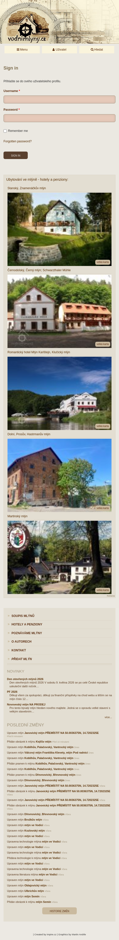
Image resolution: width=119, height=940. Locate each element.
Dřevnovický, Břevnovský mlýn (56, 774)
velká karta (103, 262)
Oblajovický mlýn (35, 885)
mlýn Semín (32, 896)
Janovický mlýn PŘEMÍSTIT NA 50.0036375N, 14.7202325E (61, 732)
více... (108, 717)
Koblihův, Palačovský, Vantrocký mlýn (49, 747)
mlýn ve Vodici (33, 825)
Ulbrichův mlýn (34, 890)
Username (11, 91)
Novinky (15, 671)
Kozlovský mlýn (34, 830)
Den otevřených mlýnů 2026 (25, 679)
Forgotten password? (18, 141)
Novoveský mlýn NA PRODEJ (26, 704)
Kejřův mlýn (44, 741)
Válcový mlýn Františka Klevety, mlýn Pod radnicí (56, 752)
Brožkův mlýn (33, 819)
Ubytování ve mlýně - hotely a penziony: (37, 179)
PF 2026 (12, 691)
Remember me (16, 131)
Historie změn (59, 911)
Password (11, 109)
